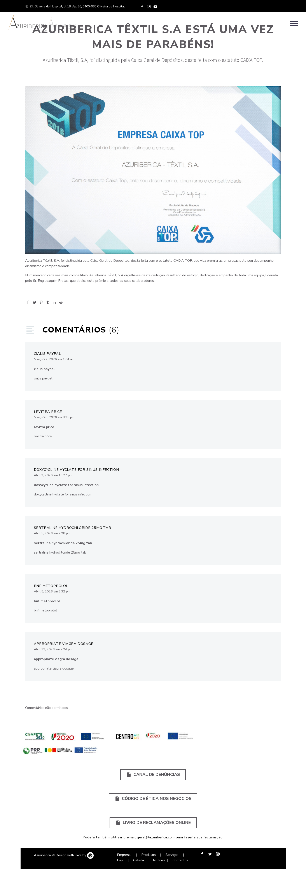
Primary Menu (294, 23)
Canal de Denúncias (153, 775)
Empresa (124, 854)
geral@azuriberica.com (156, 837)
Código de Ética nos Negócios (153, 799)
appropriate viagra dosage (63, 643)
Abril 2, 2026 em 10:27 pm (53, 475)
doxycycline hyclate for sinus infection (76, 469)
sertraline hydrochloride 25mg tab (72, 527)
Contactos (180, 860)
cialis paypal (47, 353)
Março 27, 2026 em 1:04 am (54, 359)
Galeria (138, 860)
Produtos (148, 854)
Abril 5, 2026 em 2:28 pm (52, 533)
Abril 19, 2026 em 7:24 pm (53, 649)
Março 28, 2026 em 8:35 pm (54, 417)
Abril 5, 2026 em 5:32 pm (52, 591)
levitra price (48, 411)
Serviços (172, 854)
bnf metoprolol (51, 585)
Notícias (159, 860)
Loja (120, 860)
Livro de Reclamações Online (153, 823)
